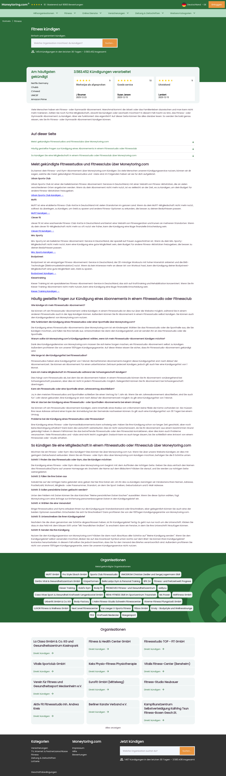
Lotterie (35, 761)
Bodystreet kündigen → (43, 273)
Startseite (6, 21)
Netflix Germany (39, 83)
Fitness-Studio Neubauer (161, 682)
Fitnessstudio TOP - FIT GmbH (164, 641)
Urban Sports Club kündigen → (47, 195)
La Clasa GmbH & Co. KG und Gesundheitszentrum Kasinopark (55, 644)
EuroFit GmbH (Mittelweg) (106, 682)
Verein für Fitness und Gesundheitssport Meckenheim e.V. (57, 684)
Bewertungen (79, 754)
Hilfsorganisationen (43, 13)
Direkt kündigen (43, 653)
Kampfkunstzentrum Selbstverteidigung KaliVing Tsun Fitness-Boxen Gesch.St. (166, 708)
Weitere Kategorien (180, 13)
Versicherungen (116, 13)
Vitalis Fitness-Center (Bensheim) (167, 664)
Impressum (78, 747)
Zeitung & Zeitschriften (147, 13)
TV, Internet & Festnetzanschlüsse (49, 751)
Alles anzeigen (113, 727)
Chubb (34, 87)
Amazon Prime (39, 99)
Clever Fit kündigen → (42, 230)
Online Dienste (90, 13)
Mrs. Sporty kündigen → (43, 252)
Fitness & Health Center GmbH (109, 641)
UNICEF (34, 95)
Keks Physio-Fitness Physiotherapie (113, 664)
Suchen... (109, 43)
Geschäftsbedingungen (44, 772)
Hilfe (74, 751)
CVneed (35, 91)
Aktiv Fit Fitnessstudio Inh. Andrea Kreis (56, 706)
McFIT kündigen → (40, 213)
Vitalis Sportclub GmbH (49, 664)
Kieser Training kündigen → (45, 291)
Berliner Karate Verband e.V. (108, 704)
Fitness (68, 13)
